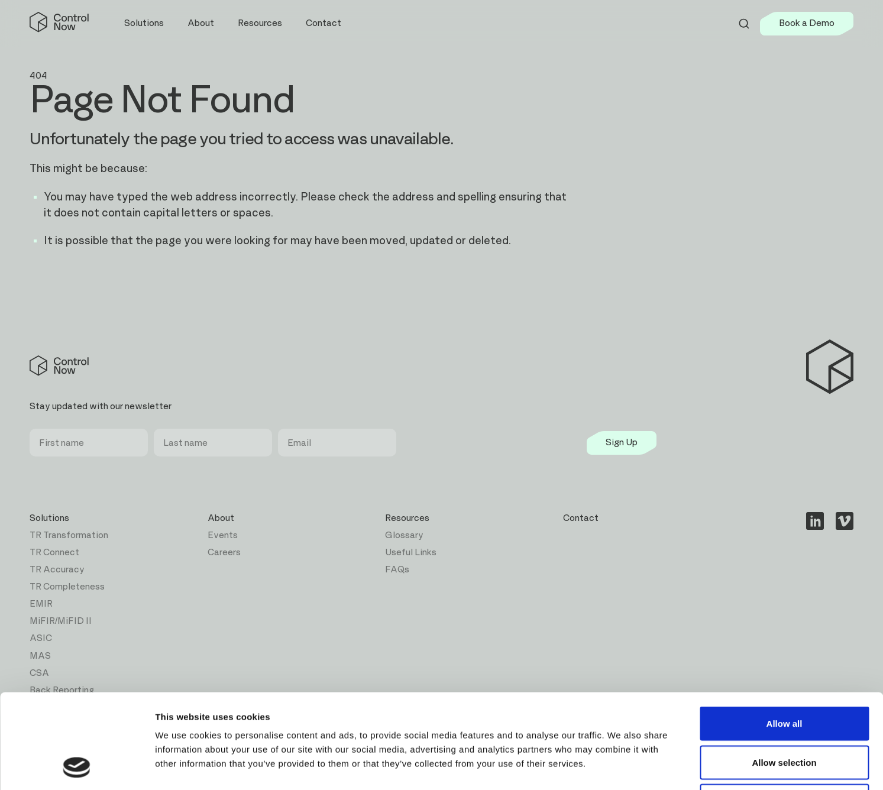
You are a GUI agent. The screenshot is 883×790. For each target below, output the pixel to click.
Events (223, 535)
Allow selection (784, 674)
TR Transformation (69, 535)
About (221, 518)
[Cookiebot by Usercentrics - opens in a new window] (76, 767)
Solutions (49, 518)
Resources (407, 518)
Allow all (784, 635)
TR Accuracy (57, 569)
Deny (784, 712)
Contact (323, 23)
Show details (620, 767)
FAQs (397, 569)
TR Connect (54, 552)
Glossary (404, 535)
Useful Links (410, 552)
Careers (224, 552)
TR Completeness (67, 586)
